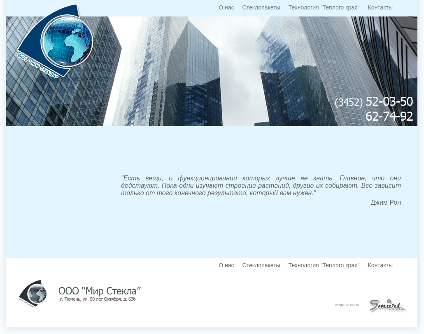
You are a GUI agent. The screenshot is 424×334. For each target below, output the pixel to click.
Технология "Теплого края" (324, 7)
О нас (226, 7)
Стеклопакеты (261, 7)
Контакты (380, 7)
